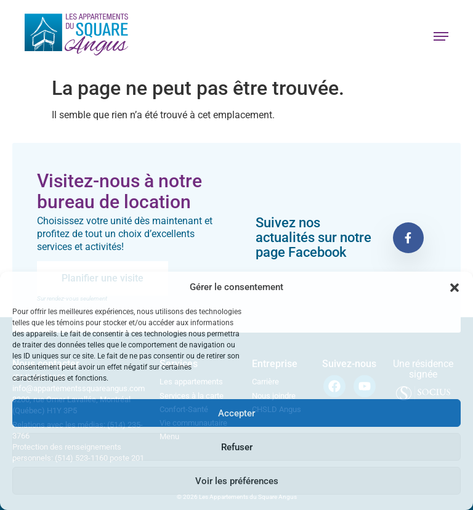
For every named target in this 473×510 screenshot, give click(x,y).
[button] (454, 287)
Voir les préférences (236, 481)
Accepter (236, 413)
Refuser (237, 447)
